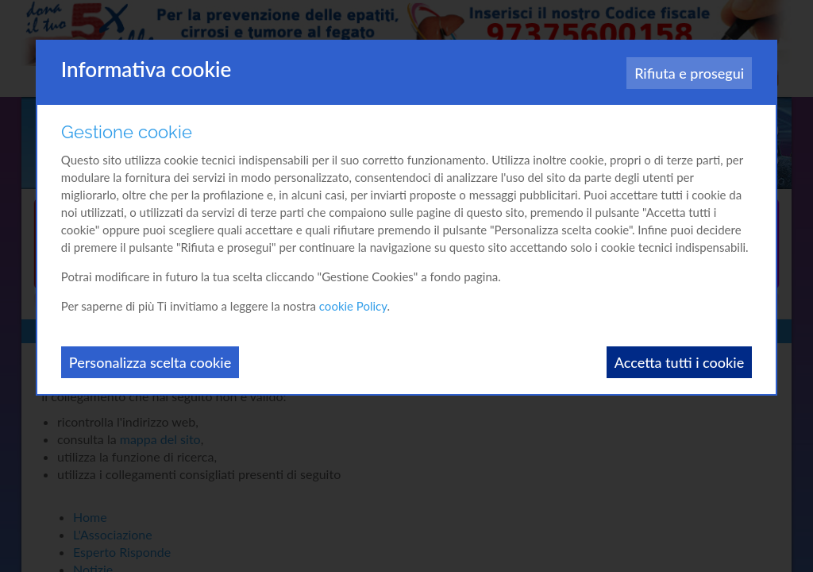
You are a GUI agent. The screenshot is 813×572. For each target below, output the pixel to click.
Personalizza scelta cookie (150, 362)
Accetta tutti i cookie (679, 362)
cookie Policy (353, 306)
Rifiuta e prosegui (689, 73)
